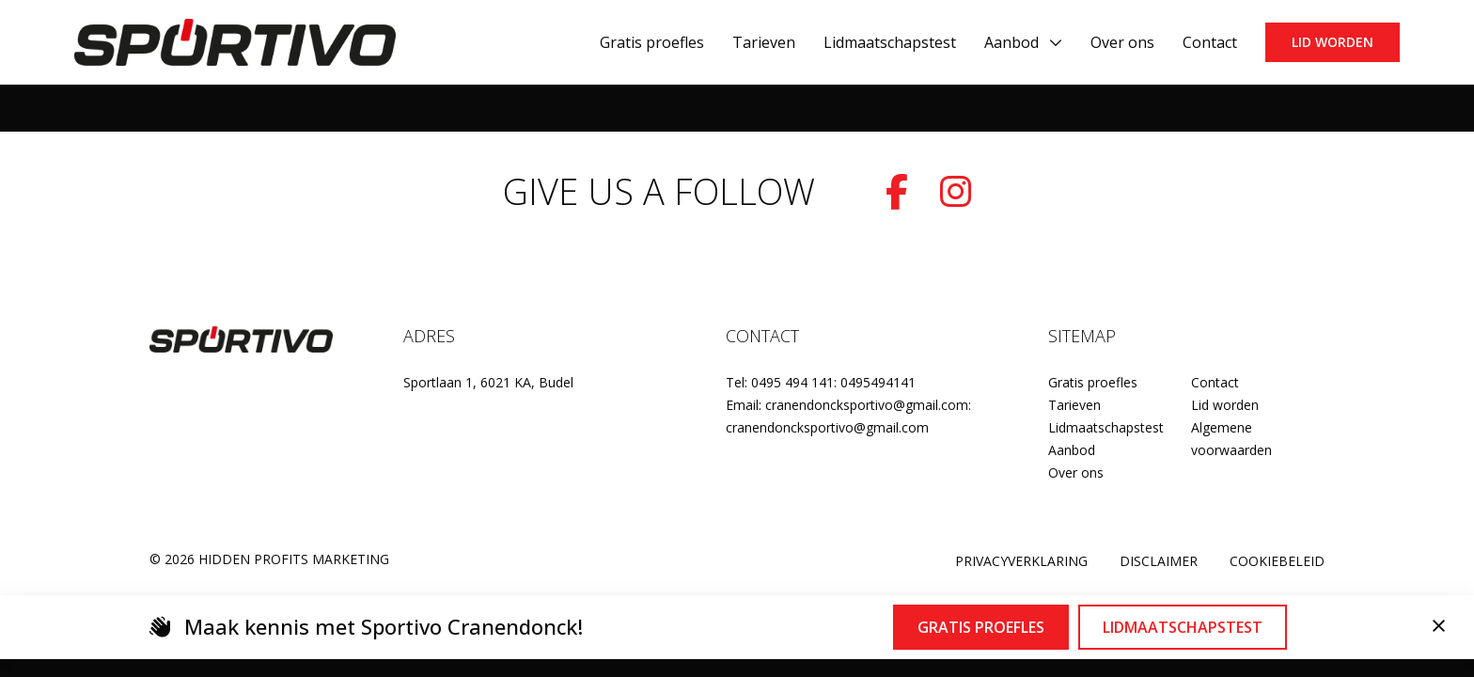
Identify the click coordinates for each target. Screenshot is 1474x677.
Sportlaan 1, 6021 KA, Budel (488, 382)
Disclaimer (1159, 561)
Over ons (1076, 472)
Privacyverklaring (1021, 561)
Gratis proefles (1092, 382)
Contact (1215, 382)
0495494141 (878, 382)
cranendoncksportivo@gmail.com (827, 427)
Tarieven (1074, 405)
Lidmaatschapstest (1106, 427)
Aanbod (1011, 42)
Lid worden (1332, 42)
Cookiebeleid (1277, 561)
